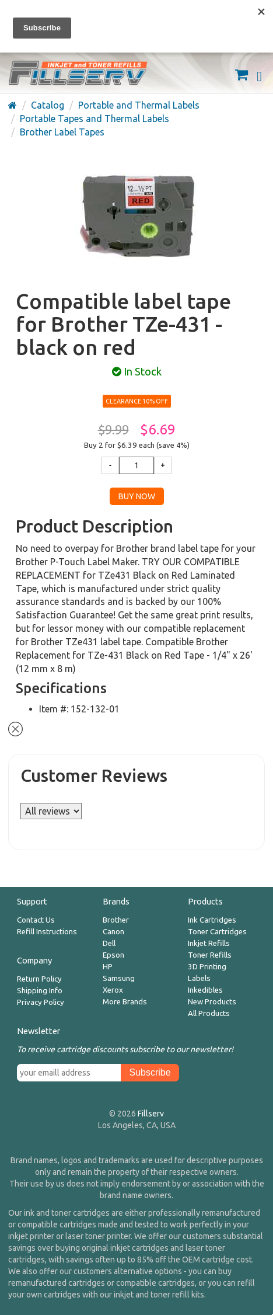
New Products (212, 1001)
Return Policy (39, 979)
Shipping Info (39, 990)
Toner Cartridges (217, 931)
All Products (209, 1013)
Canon (113, 931)
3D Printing (207, 966)
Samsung (119, 978)
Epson (113, 955)
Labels (199, 978)
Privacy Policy (40, 1002)
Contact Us (36, 920)
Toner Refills (210, 955)
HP (108, 966)
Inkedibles (205, 990)
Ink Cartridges (212, 920)
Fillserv (151, 1113)
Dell (109, 943)
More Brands (125, 1001)
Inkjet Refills (209, 943)
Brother (116, 920)
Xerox (113, 990)
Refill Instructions (47, 931)
